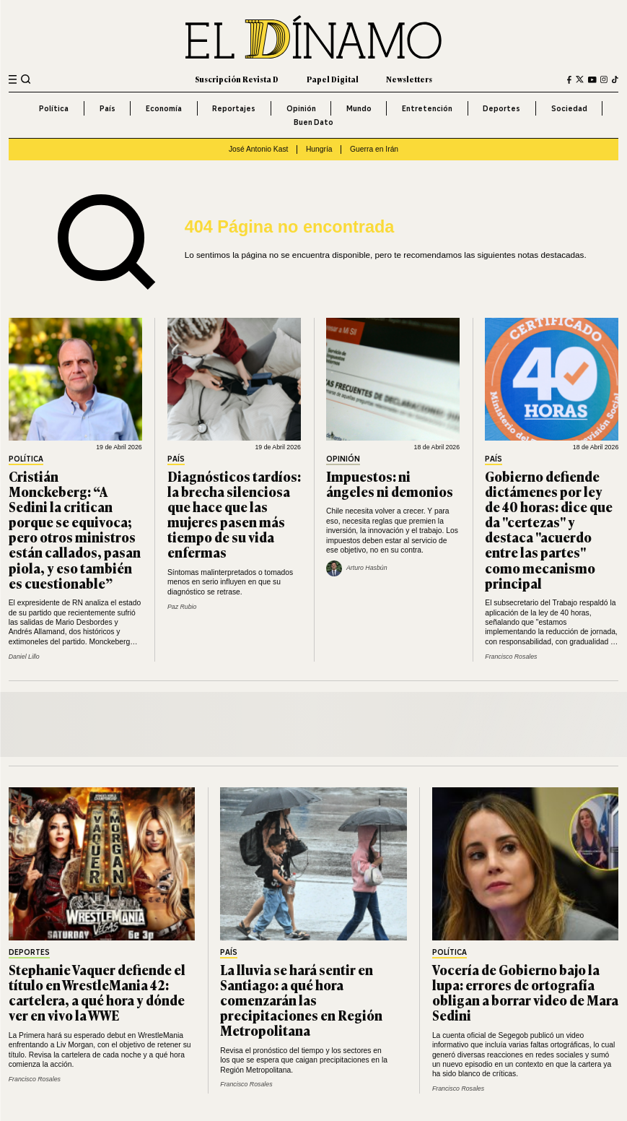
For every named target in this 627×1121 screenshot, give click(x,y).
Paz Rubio (182, 606)
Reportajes (233, 108)
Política (54, 108)
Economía (164, 108)
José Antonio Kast (259, 149)
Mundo (359, 108)
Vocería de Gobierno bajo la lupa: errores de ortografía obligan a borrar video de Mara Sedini (525, 992)
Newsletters (409, 79)
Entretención (427, 108)
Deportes (501, 108)
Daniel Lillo (24, 656)
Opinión (301, 108)
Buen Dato (313, 122)
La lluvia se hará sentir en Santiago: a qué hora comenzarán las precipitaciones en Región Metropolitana (301, 999)
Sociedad (569, 108)
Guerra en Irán (374, 149)
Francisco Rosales (511, 656)
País (107, 108)
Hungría (319, 149)
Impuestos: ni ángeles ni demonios (389, 484)
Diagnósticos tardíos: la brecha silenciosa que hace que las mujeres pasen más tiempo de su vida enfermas (234, 514)
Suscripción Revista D (237, 79)
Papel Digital (333, 79)
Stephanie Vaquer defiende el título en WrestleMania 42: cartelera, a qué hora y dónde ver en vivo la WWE (97, 992)
